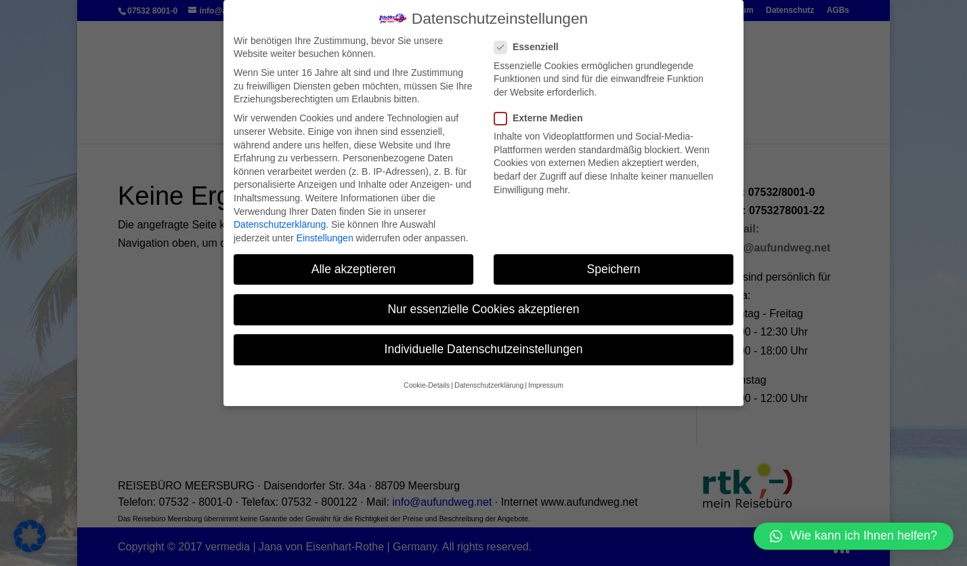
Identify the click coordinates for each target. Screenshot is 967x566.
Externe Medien (544, 118)
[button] (853, 536)
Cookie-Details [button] (427, 385)
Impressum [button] (545, 385)
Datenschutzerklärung (280, 224)
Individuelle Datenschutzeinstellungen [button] (484, 349)
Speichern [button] (614, 269)
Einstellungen (325, 238)
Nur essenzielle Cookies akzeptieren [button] (483, 309)
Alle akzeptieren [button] (353, 269)
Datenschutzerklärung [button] (488, 385)
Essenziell (532, 47)
